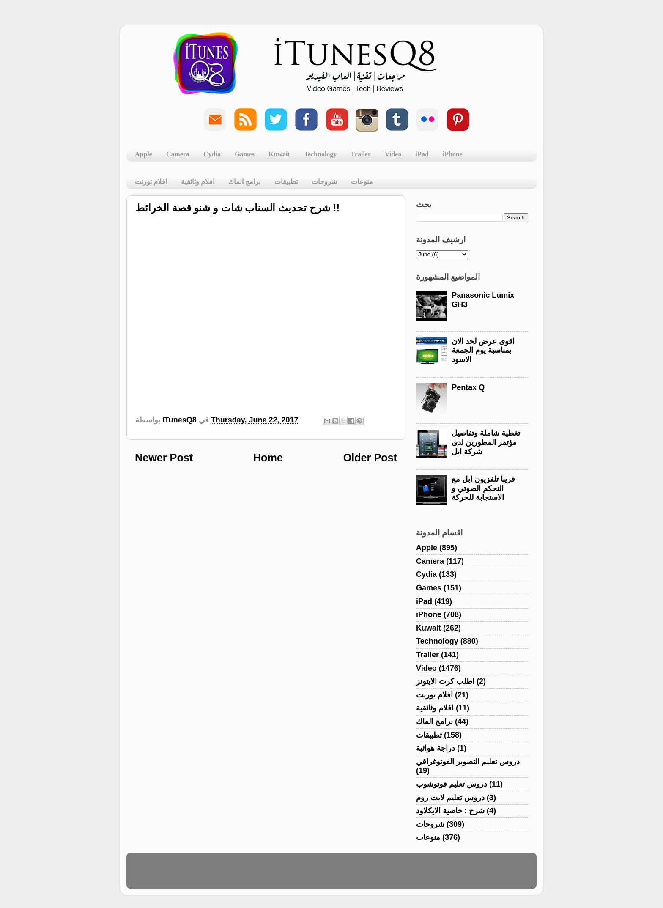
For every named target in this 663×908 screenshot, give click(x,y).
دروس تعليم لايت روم (450, 797)
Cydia (212, 154)
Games (245, 154)
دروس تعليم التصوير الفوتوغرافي (468, 761)
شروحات (324, 181)
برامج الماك (244, 181)
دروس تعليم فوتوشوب (451, 784)
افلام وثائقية (197, 181)
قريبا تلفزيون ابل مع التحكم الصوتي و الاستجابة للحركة (483, 488)
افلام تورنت (151, 181)
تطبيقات (286, 181)
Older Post (370, 458)
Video (393, 154)
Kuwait (279, 154)
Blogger (372, 874)
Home (268, 458)
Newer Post (164, 458)
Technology (320, 154)
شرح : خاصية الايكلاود (450, 811)
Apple (143, 154)
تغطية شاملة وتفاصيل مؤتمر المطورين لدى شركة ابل (486, 442)
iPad (421, 154)
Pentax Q (468, 387)
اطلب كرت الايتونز (445, 681)
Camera (177, 154)
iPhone (453, 154)
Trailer (361, 154)
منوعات (362, 181)
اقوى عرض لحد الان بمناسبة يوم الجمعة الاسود (483, 350)
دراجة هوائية (435, 748)
